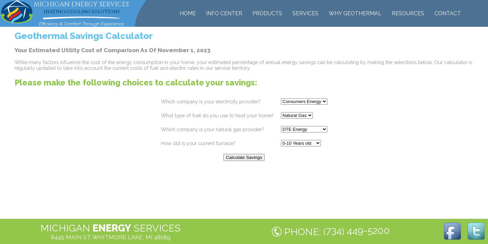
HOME (188, 13)
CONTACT (447, 13)
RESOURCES (408, 13)
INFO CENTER (224, 13)
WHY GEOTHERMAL (355, 13)
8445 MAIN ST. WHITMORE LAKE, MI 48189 (110, 237)
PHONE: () (337, 231)
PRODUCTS (267, 13)
